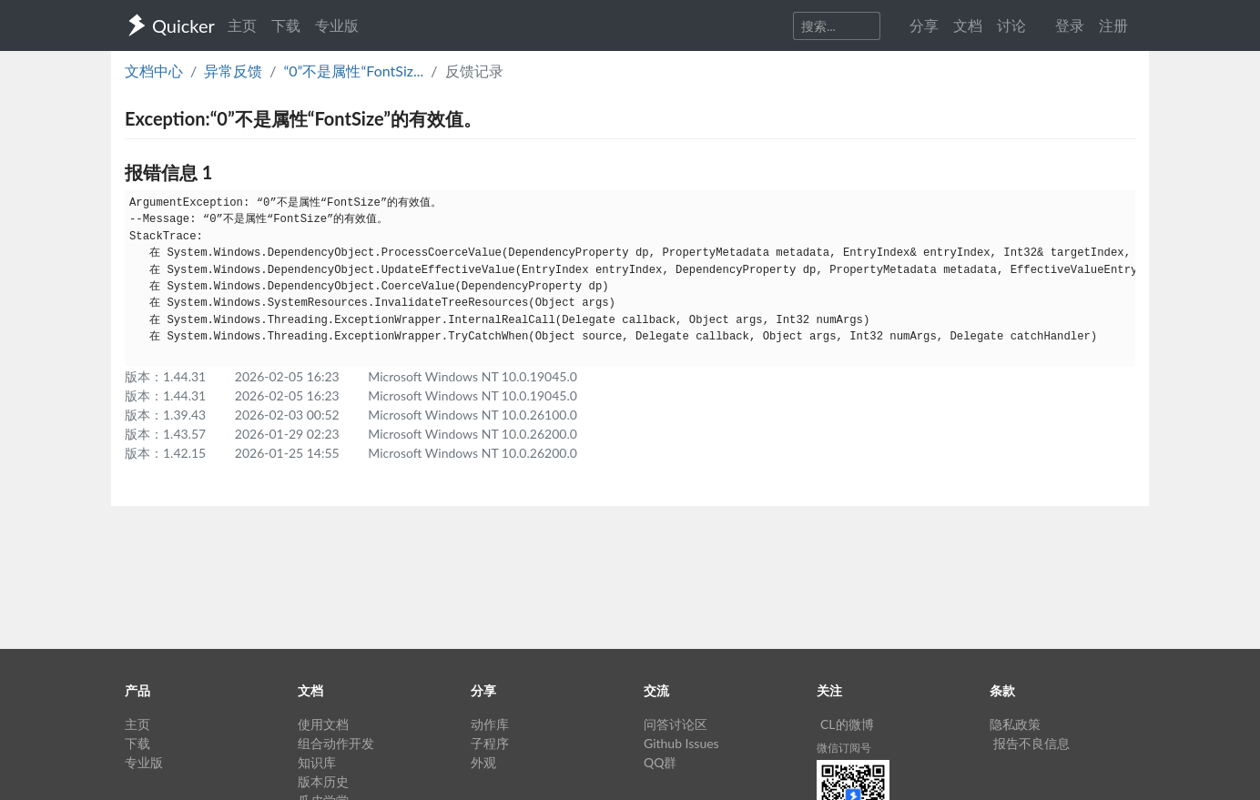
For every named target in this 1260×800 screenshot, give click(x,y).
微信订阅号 (844, 747)
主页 (242, 25)
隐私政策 (1015, 724)
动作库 (490, 724)
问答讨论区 (675, 724)
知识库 (317, 762)
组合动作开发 (336, 743)
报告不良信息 (1031, 743)
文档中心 (154, 70)
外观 (483, 762)
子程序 (490, 743)
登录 (1069, 25)
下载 (285, 25)
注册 (1113, 25)
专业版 (337, 25)
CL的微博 (847, 724)
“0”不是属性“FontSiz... (353, 70)
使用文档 (323, 724)
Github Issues (681, 743)
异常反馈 (233, 70)
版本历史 (323, 781)
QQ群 (660, 762)
